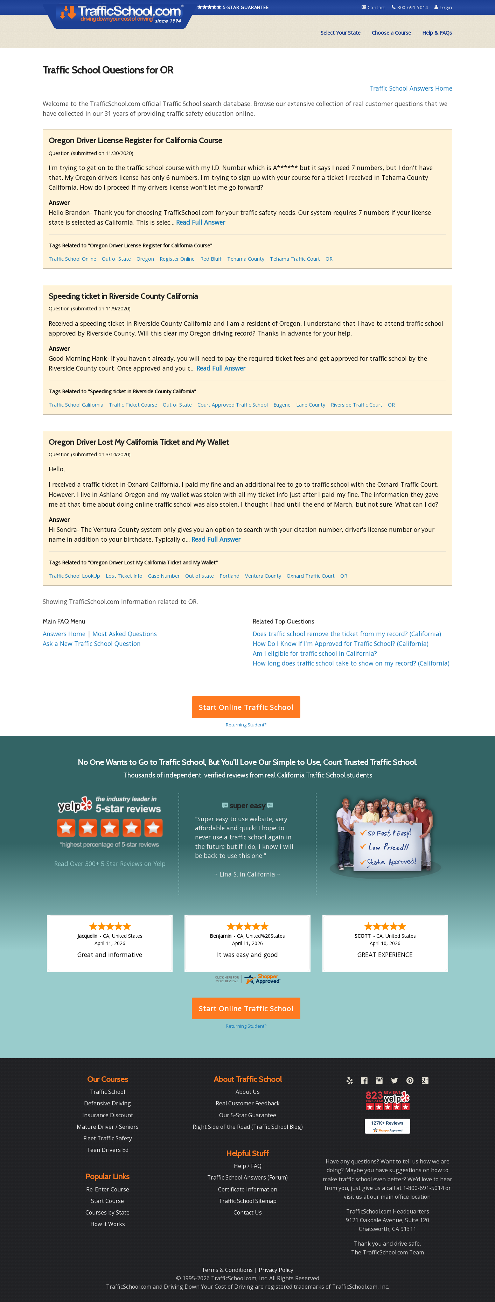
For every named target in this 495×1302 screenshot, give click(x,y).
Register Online (177, 258)
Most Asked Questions (124, 633)
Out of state (199, 575)
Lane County (310, 404)
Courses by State (107, 1212)
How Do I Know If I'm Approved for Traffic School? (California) (340, 643)
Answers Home (65, 633)
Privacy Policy (276, 1270)
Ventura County (263, 575)
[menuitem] (340, 33)
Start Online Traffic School (246, 707)
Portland (229, 575)
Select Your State (341, 32)
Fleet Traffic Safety (107, 1138)
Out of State (116, 258)
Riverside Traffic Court (356, 404)
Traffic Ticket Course (133, 404)
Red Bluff (211, 258)
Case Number (164, 575)
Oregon (145, 258)
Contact (374, 7)
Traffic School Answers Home (410, 88)
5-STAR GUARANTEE (233, 7)
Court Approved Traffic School (232, 404)
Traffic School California (76, 404)
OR (329, 258)
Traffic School (107, 1092)
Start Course (107, 1201)
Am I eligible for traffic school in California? (315, 653)
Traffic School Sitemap (248, 1201)
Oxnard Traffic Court (311, 575)
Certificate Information (247, 1189)
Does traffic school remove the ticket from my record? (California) (347, 633)
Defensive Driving (107, 1103)
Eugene (282, 404)
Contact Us (247, 1212)
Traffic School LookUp (74, 575)
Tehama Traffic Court (295, 258)
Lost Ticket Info (124, 575)
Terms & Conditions (228, 1270)
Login (443, 7)
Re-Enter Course (107, 1189)
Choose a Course (391, 32)
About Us (248, 1092)
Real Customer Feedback (248, 1103)
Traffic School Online (72, 258)
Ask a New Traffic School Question (92, 643)
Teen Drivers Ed (107, 1150)
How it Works (107, 1224)
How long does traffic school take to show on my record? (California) (351, 663)
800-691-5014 (410, 7)
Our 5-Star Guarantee (247, 1115)
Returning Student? (246, 725)
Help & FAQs (437, 32)
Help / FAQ (248, 1166)
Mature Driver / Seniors (108, 1127)
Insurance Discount (107, 1115)
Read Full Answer (200, 222)
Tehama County (245, 258)
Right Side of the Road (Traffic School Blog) (248, 1127)
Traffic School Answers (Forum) (247, 1177)
